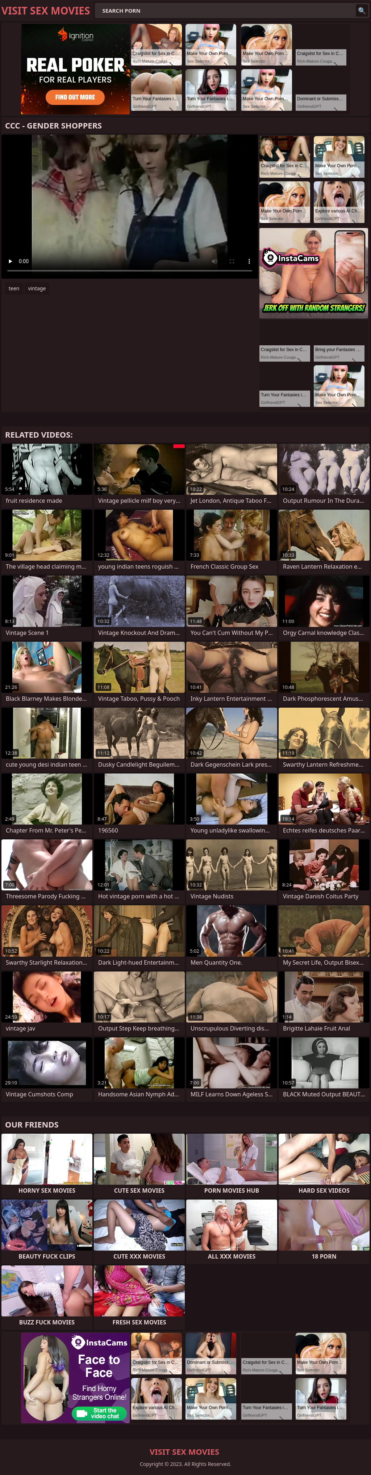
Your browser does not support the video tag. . (129, 207)
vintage (37, 288)
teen (14, 288)
